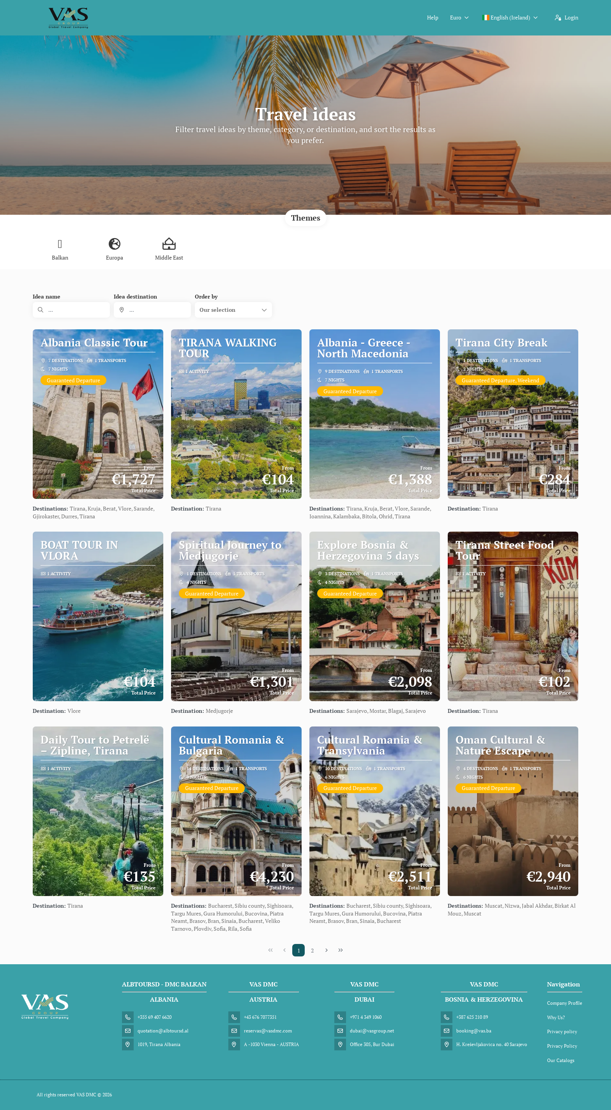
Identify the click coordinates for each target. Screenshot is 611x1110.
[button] (233, 310)
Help (432, 17)
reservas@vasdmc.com (268, 1031)
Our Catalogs (560, 1060)
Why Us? (556, 1017)
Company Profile (564, 1003)
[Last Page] (340, 950)
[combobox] (152, 310)
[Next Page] (326, 950)
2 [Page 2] (312, 950)
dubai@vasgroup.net (372, 1031)
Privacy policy (562, 1031)
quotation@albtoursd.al (163, 1031)
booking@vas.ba (473, 1031)
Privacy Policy (562, 1046)
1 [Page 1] (298, 950)
